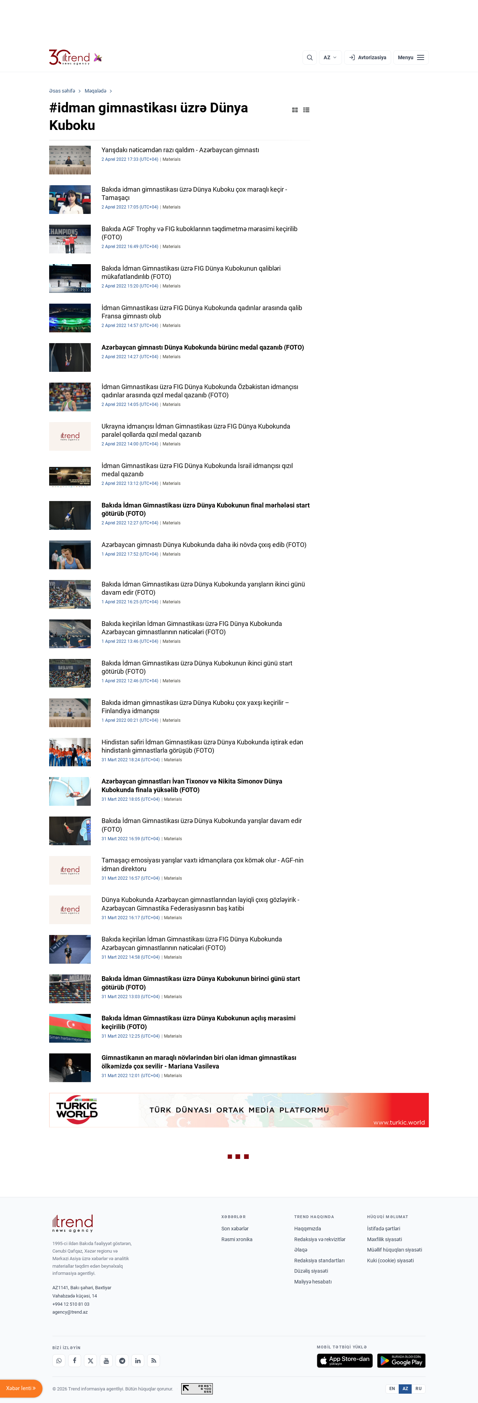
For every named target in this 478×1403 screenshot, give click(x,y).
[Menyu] (411, 57)
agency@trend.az (70, 1312)
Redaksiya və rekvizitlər (320, 1239)
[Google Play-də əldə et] (401, 1360)
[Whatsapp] (58, 1360)
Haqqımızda (307, 1228)
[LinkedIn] (137, 1360)
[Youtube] (106, 1360)
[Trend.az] (75, 57)
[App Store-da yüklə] (345, 1360)
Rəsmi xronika (237, 1239)
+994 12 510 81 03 (70, 1304)
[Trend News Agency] (72, 1224)
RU (419, 1388)
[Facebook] (74, 1360)
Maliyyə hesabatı (313, 1282)
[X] (90, 1360)
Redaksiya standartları (319, 1260)
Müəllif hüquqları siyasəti (394, 1250)
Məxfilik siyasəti (384, 1239)
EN (392, 1388)
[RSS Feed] (153, 1360)
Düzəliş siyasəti (311, 1271)
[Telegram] (122, 1360)
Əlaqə (300, 1250)
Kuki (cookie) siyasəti (390, 1260)
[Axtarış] (310, 57)
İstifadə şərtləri (383, 1228)
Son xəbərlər (235, 1228)
